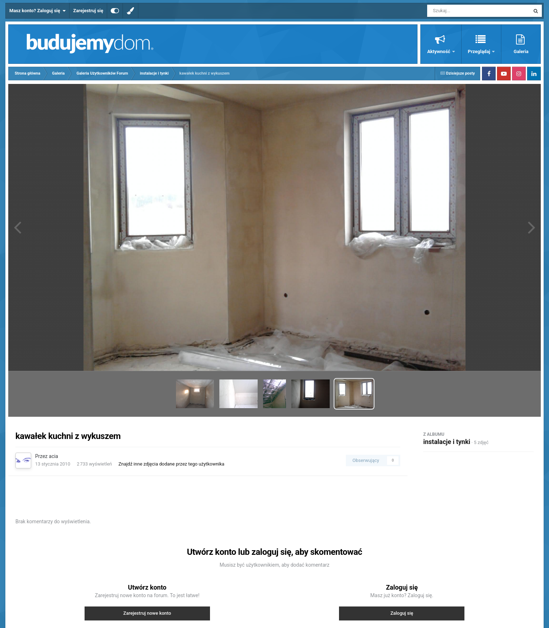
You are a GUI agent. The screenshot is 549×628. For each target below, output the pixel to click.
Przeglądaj (479, 51)
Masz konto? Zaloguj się (37, 10)
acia (53, 456)
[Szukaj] (462, 11)
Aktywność (439, 51)
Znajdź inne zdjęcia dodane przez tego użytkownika (171, 464)
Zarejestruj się (88, 10)
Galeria (521, 51)
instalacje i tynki (446, 441)
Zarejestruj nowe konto (147, 613)
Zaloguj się (401, 613)
